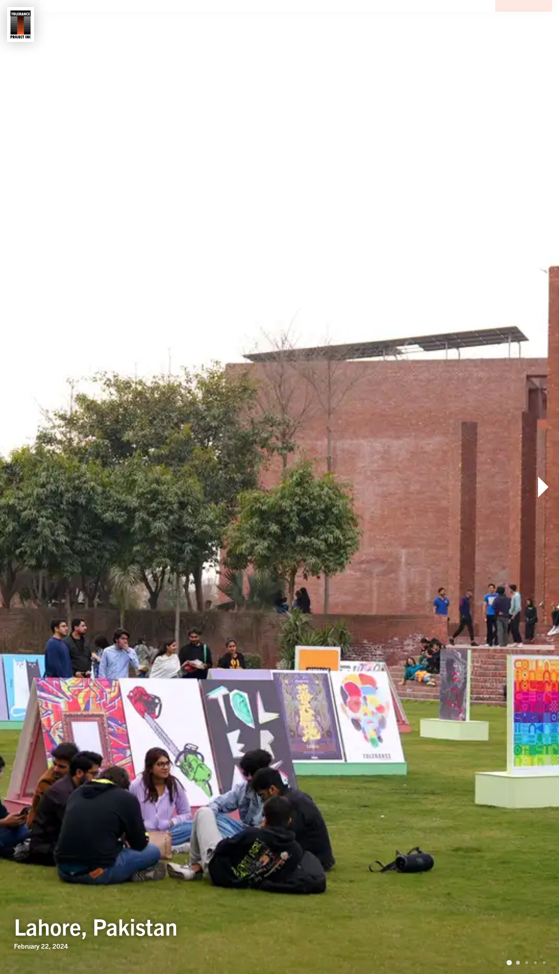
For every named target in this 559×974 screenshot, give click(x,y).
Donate (524, 24)
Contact (159, 24)
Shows (111, 24)
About (67, 24)
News (205, 24)
